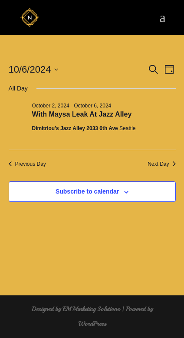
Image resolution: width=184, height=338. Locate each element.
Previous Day (27, 164)
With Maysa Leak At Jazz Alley (82, 114)
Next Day (161, 164)
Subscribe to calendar (87, 191)
